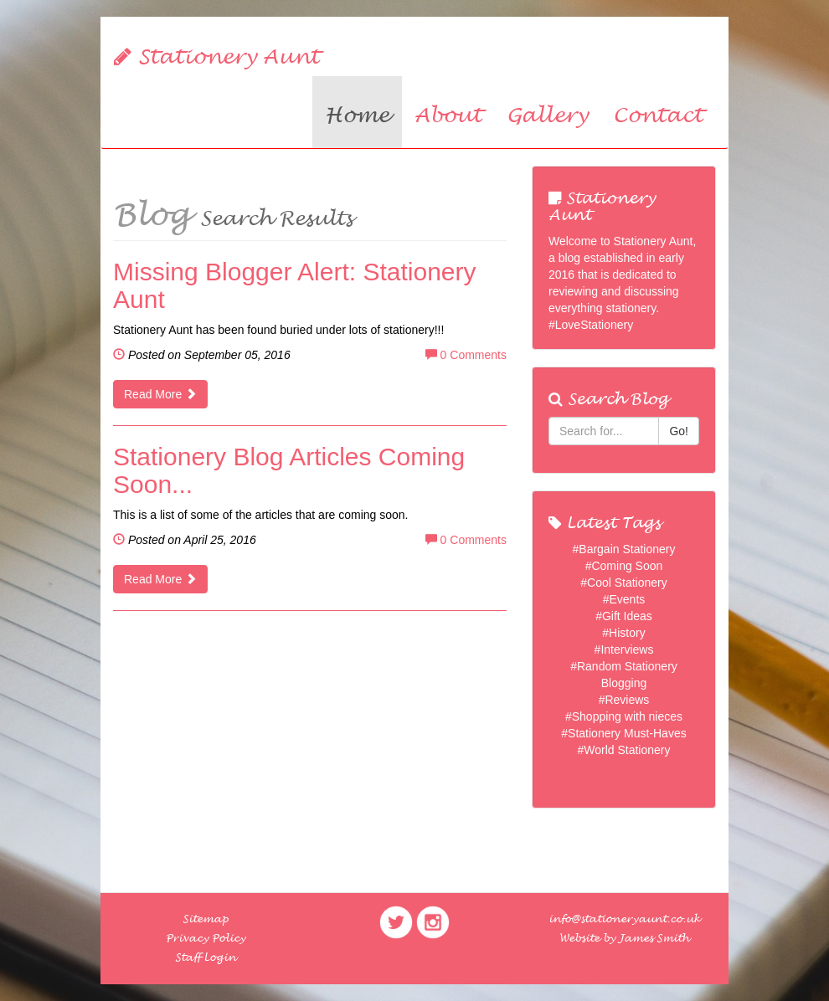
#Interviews (624, 649)
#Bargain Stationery (624, 549)
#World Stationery (623, 750)
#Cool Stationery (623, 582)
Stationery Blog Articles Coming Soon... (289, 470)
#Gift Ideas (623, 616)
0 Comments (466, 355)
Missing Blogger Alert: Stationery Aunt (294, 285)
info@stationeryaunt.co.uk (624, 919)
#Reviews (624, 699)
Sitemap (205, 919)
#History (623, 632)
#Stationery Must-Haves (623, 733)
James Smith (654, 938)
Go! (678, 431)
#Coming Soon (624, 565)
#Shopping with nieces (623, 716)
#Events (624, 599)
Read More (160, 394)
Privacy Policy (205, 938)
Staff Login (205, 957)
